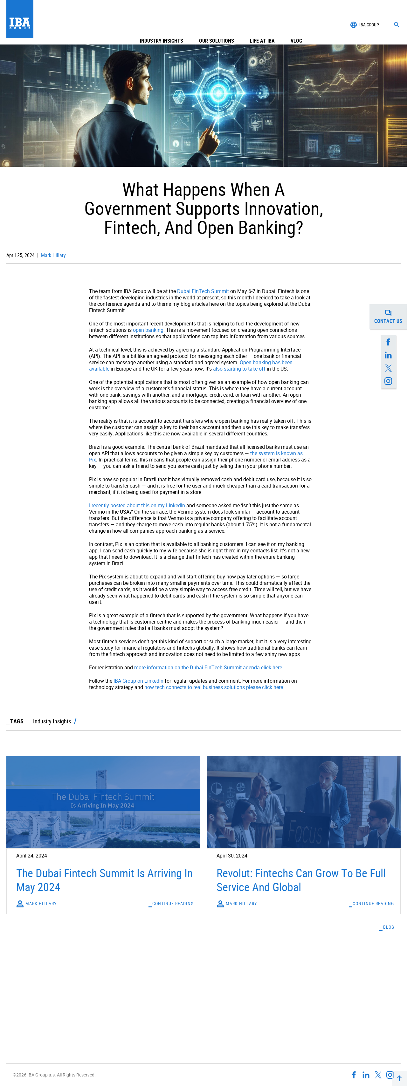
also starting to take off (239, 368)
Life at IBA (262, 24)
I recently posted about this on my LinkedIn (137, 505)
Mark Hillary (53, 255)
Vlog (296, 24)
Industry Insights (161, 24)
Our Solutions (216, 24)
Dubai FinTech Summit (203, 291)
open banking (148, 329)
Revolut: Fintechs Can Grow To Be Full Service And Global (301, 879)
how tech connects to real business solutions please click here (213, 687)
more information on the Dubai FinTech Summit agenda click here (208, 667)
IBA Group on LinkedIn (138, 680)
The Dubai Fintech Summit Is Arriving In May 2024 (104, 879)
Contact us (390, 316)
